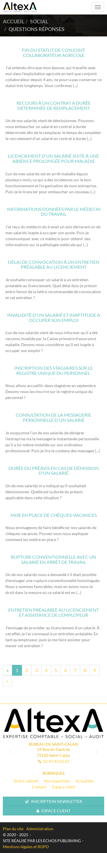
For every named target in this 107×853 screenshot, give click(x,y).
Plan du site (13, 828)
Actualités (85, 780)
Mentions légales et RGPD (26, 846)
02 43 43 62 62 (56, 761)
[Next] (7, 681)
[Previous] (7, 670)
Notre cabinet (26, 780)
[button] (10, 751)
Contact (39, 786)
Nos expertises (57, 780)
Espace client (63, 786)
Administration (39, 828)
